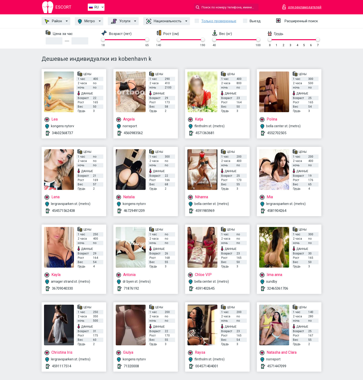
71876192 (131, 288)
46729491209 (134, 211)
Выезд (255, 21)
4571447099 (276, 366)
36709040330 (62, 288)
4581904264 (276, 211)
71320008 (131, 366)
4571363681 (204, 133)
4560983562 (133, 133)
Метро (86, 21)
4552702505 (276, 133)
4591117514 (61, 366)
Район (53, 21)
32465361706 (277, 288)
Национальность (164, 21)
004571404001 (206, 366)
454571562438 (63, 211)
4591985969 (204, 211)
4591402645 (204, 288)
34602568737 (62, 133)
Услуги (120, 21)
